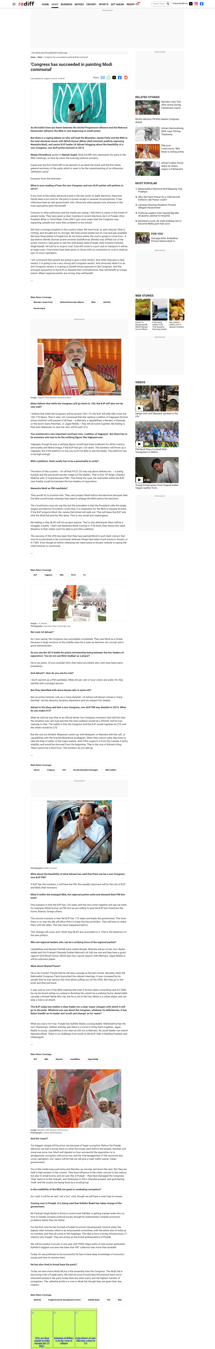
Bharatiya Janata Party (43, 302)
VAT (108, 1300)
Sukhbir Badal (93, 1300)
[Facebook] (202, 3)
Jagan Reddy (93, 1059)
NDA (62, 575)
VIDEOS (140, 382)
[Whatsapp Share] (108, 77)
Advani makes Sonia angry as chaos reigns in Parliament (172, 166)
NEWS (55, 4)
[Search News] (167, 4)
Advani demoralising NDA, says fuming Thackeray (172, 131)
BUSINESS (66, 4)
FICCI (73, 575)
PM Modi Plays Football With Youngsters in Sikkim (151, 450)
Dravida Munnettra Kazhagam (85, 770)
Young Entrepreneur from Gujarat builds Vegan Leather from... (156, 486)
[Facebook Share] (119, 77)
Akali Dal (106, 302)
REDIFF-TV (133, 4)
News (40, 57)
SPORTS (103, 4)
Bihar (93, 302)
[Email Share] (102, 77)
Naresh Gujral (39, 308)
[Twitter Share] (114, 77)
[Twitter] (191, 3)
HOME (45, 4)
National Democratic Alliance (72, 302)
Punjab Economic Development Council (64, 1300)
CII (84, 575)
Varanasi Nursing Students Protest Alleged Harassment (157, 206)
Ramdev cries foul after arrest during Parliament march (171, 104)
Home (33, 57)
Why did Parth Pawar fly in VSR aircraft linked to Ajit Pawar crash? (159, 198)
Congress (51, 770)
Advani (36, 770)
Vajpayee (48, 575)
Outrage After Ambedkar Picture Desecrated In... (164, 239)
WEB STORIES (144, 295)
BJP (35, 575)
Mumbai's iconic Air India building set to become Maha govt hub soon (160, 222)
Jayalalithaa (75, 1059)
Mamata (59, 1059)
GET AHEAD (117, 4)
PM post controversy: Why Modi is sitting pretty (172, 148)
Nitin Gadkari (110, 770)
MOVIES (79, 4)
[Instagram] (196, 3)
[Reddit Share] (125, 77)
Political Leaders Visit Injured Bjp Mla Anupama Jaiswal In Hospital (158, 214)
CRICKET (91, 4)
